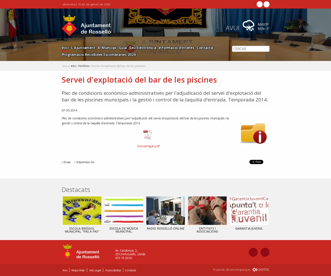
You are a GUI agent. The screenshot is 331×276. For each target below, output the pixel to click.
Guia (123, 47)
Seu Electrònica (142, 47)
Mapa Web (78, 270)
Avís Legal (95, 270)
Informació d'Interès (176, 47)
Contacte (130, 270)
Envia (66, 162)
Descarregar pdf (148, 146)
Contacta (205, 47)
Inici (65, 47)
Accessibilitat (113, 270)
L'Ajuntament (83, 47)
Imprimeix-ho (85, 162)
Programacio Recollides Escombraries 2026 (99, 54)
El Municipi (107, 47)
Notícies (83, 65)
